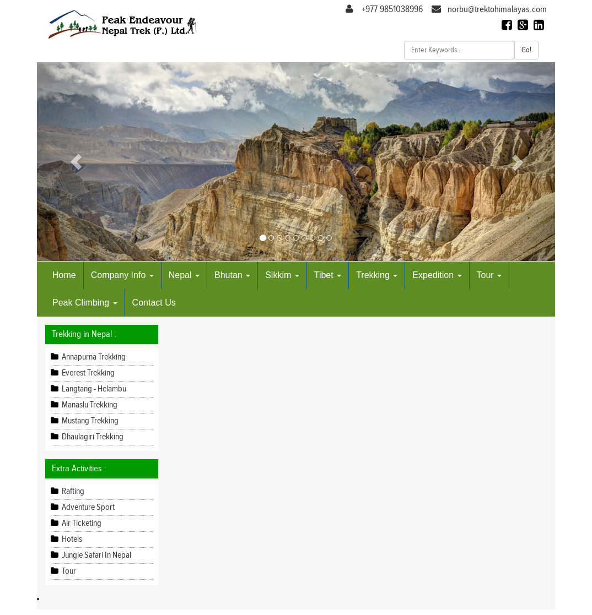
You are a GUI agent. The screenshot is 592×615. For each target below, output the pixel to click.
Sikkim (282, 275)
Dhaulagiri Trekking (91, 437)
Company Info (122, 275)
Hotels (71, 539)
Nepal (184, 275)
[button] (76, 161)
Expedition (436, 275)
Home (64, 275)
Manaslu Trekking (88, 405)
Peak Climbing (84, 302)
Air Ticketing (80, 523)
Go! (526, 50)
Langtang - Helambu (93, 389)
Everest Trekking (87, 373)
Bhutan (232, 275)
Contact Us (154, 302)
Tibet (327, 275)
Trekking (376, 275)
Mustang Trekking (89, 421)
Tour (489, 275)
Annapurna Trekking (93, 357)
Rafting (72, 491)
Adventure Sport (87, 507)
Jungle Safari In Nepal (95, 555)
